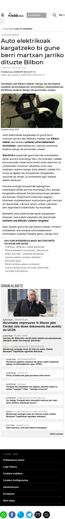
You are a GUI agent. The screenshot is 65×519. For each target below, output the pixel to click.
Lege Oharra (10, 466)
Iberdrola (42, 250)
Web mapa (9, 500)
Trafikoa (10, 246)
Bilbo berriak (13, 253)
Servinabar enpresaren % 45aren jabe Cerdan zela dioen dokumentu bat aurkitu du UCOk (32, 326)
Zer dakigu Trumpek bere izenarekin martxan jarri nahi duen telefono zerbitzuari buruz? (31, 401)
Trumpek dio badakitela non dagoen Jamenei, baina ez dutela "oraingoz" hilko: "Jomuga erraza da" (31, 388)
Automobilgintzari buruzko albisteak (26, 267)
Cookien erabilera (13, 473)
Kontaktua (8, 493)
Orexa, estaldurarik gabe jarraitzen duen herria (28, 375)
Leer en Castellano (23, 29)
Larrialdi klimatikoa (16, 271)
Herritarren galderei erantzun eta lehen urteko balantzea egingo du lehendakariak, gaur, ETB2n (32, 363)
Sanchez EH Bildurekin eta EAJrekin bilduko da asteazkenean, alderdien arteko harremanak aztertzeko (32, 339)
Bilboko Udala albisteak (30, 246)
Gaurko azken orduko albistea (23, 257)
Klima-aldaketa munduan (20, 250)
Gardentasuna (11, 487)
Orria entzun (8, 29)
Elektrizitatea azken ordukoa (22, 264)
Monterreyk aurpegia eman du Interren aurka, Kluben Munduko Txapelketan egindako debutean (28, 350)
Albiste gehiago (56, 434)
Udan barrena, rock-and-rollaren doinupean (26, 428)
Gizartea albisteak (32, 253)
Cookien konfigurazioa (15, 480)
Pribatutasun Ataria (13, 460)
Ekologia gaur (13, 260)
